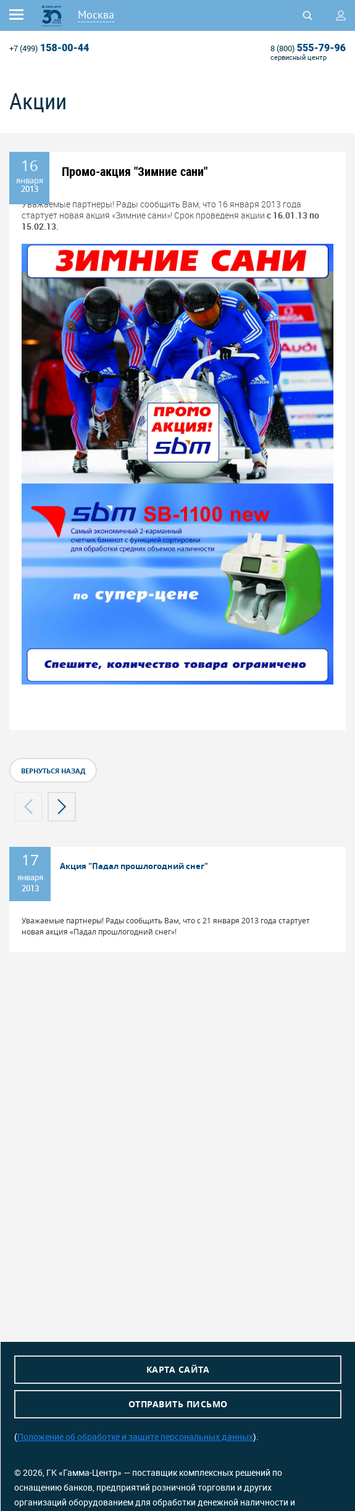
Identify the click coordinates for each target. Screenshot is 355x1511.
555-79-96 (308, 48)
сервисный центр (298, 57)
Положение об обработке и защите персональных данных (135, 1436)
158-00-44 (49, 48)
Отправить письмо (178, 1404)
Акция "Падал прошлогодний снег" (134, 866)
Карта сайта (178, 1369)
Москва (96, 14)
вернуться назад (53, 770)
